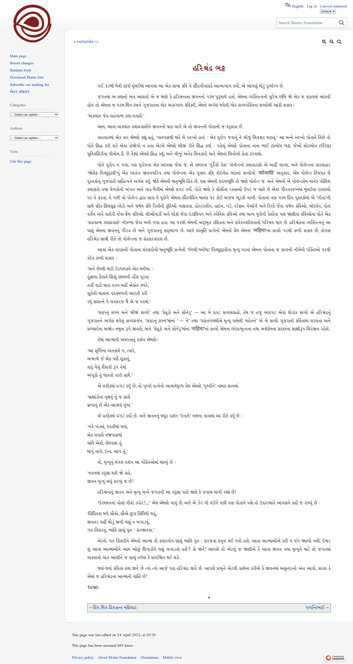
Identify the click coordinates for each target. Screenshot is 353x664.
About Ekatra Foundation (117, 657)
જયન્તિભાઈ (315, 607)
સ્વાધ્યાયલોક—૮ (88, 41)
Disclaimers (149, 657)
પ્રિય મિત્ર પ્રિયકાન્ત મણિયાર (115, 607)
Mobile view (172, 657)
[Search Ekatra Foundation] (312, 23)
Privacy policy (83, 657)
